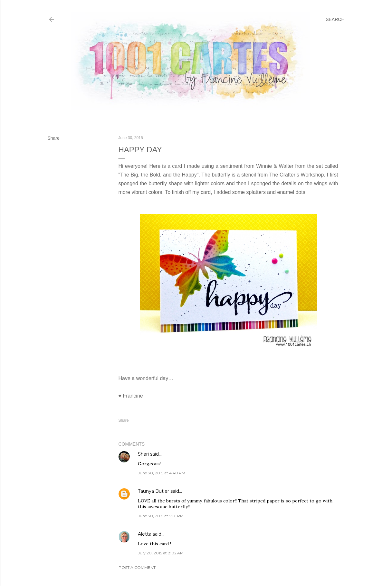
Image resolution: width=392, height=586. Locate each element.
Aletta (144, 534)
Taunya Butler (153, 491)
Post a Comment (137, 567)
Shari (143, 454)
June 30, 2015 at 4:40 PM (161, 472)
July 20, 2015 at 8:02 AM (161, 553)
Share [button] (54, 138)
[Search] (335, 19)
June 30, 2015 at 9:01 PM (161, 515)
